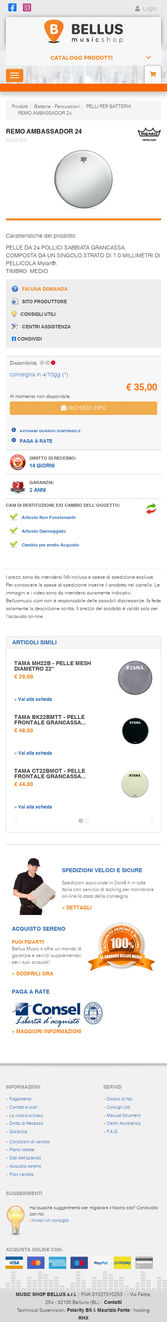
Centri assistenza (41, 326)
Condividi (27, 339)
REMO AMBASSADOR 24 (45, 113)
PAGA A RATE (36, 441)
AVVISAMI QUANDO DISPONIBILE (50, 430)
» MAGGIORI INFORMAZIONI (47, 1031)
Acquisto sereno (25, 1166)
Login (145, 9)
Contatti (113, 1302)
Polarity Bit (79, 1310)
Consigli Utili (118, 1107)
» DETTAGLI (77, 907)
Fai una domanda (40, 288)
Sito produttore (39, 301)
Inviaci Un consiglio (50, 1220)
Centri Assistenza (124, 1123)
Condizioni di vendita (29, 1142)
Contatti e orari (23, 1107)
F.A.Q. (113, 1131)
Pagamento (20, 1099)
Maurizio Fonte (113, 1310)
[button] (13, 821)
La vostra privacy (26, 1115)
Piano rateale (21, 1150)
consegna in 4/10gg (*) (39, 375)
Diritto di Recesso (26, 1123)
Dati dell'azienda (25, 1158)
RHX (83, 1318)
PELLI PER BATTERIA (108, 107)
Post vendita (21, 1174)
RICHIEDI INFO (83, 408)
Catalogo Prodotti (81, 57)
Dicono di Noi (119, 1099)
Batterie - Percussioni (57, 107)
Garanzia (18, 1131)
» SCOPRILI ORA (32, 973)
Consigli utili (34, 313)
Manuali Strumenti (124, 1115)
